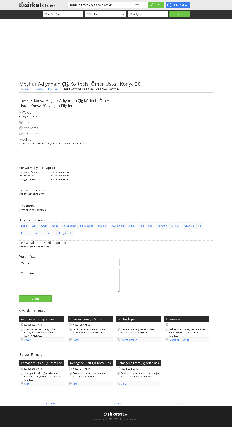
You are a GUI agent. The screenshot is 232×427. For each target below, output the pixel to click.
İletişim (180, 403)
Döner (24, 225)
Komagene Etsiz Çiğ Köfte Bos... (91, 363)
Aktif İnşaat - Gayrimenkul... (40, 319)
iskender (102, 225)
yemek (131, 225)
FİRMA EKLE (180, 4)
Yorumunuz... (69, 280)
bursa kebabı (86, 225)
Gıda (27, 88)
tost (34, 225)
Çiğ (199, 225)
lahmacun (162, 225)
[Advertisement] (116, 49)
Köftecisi (25, 233)
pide (150, 225)
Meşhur (175, 225)
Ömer (37, 233)
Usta (47, 233)
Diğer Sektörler (129, 339)
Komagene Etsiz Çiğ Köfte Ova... (42, 363)
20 (71, 233)
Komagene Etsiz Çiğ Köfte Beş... (139, 363)
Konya (62, 233)
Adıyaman (189, 225)
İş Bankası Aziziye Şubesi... (87, 319)
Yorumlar (116, 403)
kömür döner (69, 225)
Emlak (27, 339)
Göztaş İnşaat (127, 319)
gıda (141, 225)
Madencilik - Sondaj (179, 339)
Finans (76, 339)
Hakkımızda (52, 403)
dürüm (44, 225)
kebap (55, 225)
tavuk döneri (117, 225)
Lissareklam (174, 319)
